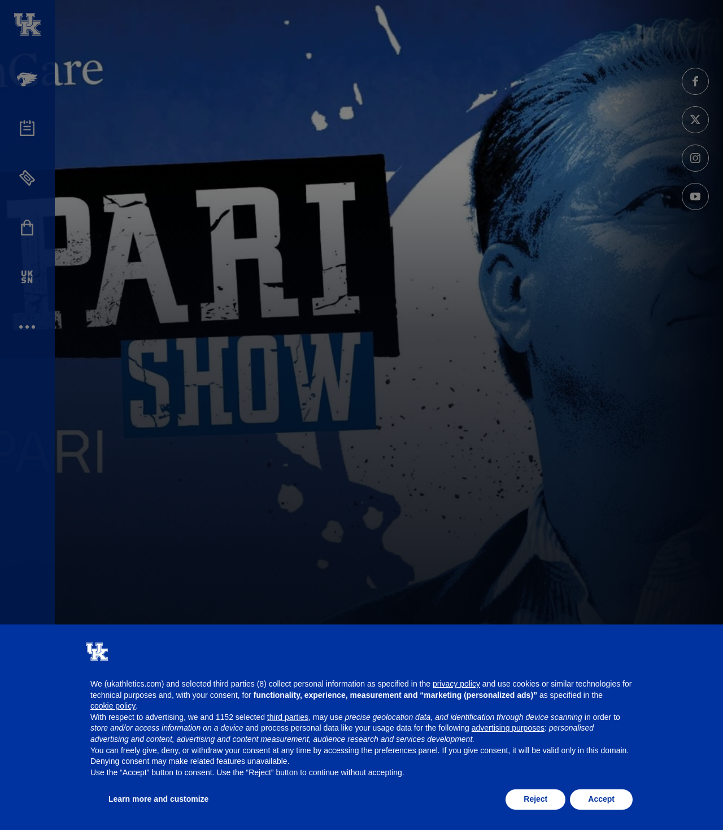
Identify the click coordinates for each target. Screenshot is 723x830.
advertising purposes (508, 727)
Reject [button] (535, 798)
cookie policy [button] (113, 705)
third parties (287, 717)
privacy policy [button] (456, 683)
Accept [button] (601, 798)
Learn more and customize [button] (158, 798)
